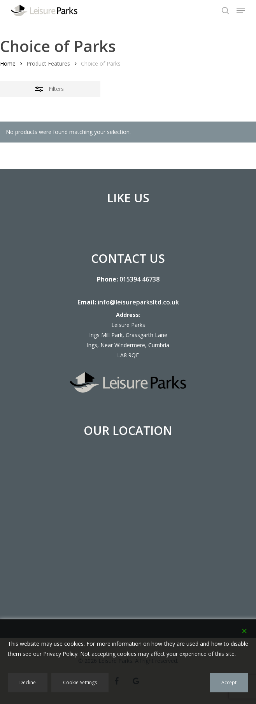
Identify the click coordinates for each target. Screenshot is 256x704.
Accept (229, 682)
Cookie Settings (80, 682)
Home (8, 63)
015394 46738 (139, 279)
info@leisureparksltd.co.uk (138, 302)
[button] (241, 10)
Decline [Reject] (27, 682)
